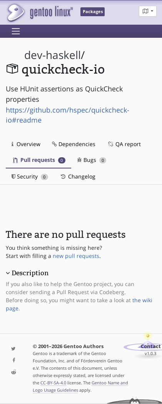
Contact (151, 346)
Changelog (77, 176)
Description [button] (30, 273)
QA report (124, 144)
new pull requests (76, 255)
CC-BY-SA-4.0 (53, 382)
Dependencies (73, 144)
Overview (26, 144)
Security (30, 176)
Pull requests (39, 159)
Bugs (92, 159)
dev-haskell (52, 55)
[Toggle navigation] (15, 31)
